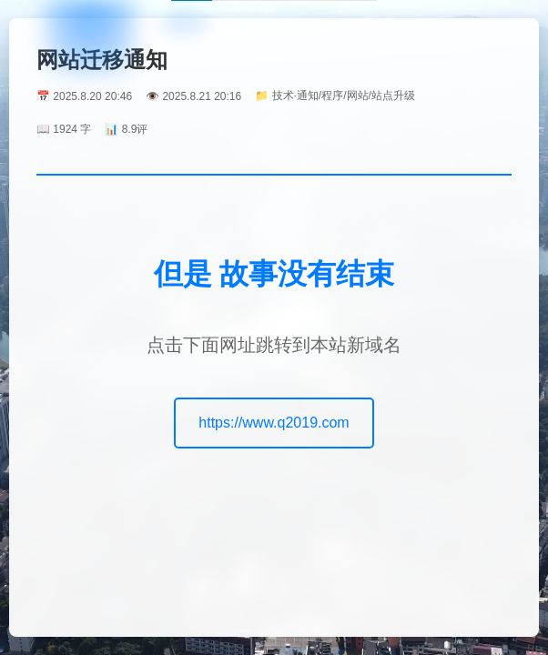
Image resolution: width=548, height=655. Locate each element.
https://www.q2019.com (273, 422)
